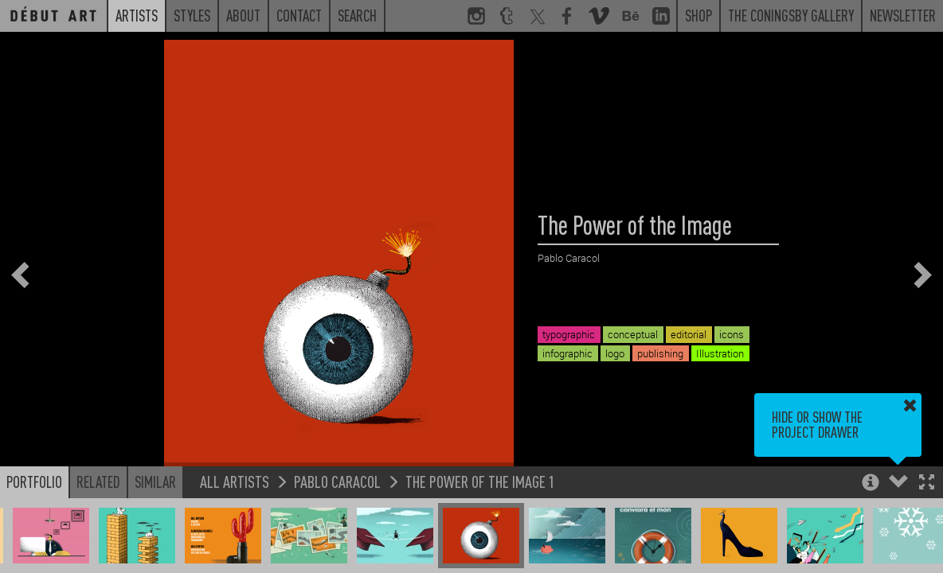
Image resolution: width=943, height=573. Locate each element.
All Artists (234, 481)
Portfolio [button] (34, 481)
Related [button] (98, 481)
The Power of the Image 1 (480, 481)
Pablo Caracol (337, 481)
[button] (926, 483)
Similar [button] (155, 481)
